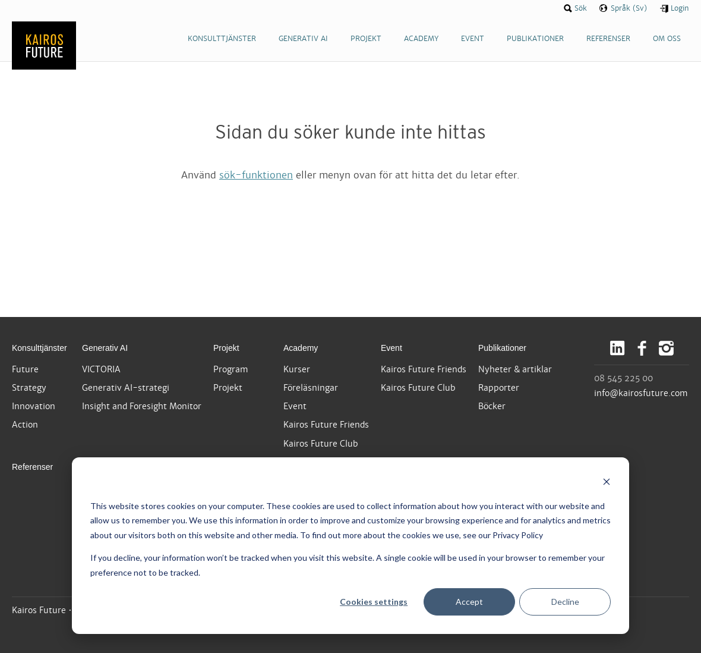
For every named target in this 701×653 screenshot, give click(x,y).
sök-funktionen (256, 175)
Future (25, 369)
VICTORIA (101, 369)
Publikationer (502, 348)
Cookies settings (374, 602)
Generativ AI (105, 348)
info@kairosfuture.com (641, 393)
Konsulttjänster (39, 348)
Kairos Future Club (320, 443)
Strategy (29, 387)
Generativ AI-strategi (125, 387)
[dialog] (350, 545)
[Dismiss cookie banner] (606, 483)
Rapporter (498, 387)
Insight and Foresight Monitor (141, 406)
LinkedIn (617, 348)
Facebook (641, 348)
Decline (565, 602)
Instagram (666, 348)
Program (230, 369)
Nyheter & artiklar (515, 369)
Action (25, 424)
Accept (469, 602)
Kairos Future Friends (326, 424)
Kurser (296, 369)
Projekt (226, 348)
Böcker (492, 406)
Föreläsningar (310, 387)
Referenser (32, 467)
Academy (300, 348)
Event (295, 406)
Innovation (33, 406)
